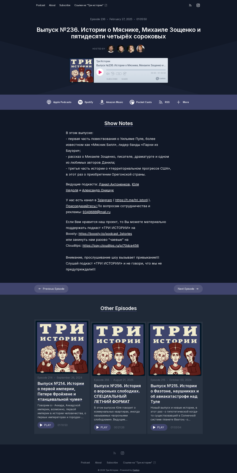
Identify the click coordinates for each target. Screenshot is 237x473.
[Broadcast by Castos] (160, 78)
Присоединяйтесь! (82, 206)
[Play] (100, 72)
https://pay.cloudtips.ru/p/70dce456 (110, 246)
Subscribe (64, 5)
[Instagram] (198, 5)
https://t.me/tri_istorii (131, 200)
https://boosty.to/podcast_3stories (105, 234)
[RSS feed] (190, 5)
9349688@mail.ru (96, 212)
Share (124, 79)
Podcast (40, 5)
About (52, 5)
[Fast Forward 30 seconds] (124, 73)
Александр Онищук (98, 190)
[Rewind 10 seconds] (112, 73)
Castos (135, 466)
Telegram (104, 200)
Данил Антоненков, (115, 184)
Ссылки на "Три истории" (90, 5)
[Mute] (107, 73)
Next (188, 289)
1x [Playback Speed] (119, 74)
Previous (51, 289)
